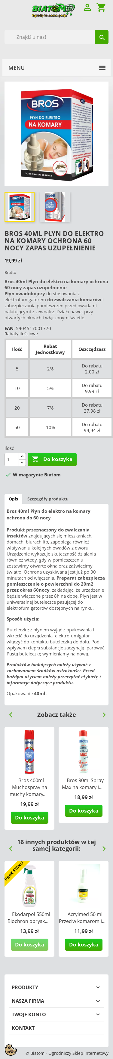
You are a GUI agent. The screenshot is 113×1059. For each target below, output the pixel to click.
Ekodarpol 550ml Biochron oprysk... (29, 917)
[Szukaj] (56, 37)
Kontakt (23, 1028)
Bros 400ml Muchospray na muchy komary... (28, 787)
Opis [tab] (13, 499)
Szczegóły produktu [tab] (48, 499)
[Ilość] (12, 459)
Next (102, 713)
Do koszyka (52, 459)
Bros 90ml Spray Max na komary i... (83, 784)
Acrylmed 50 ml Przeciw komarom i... (82, 917)
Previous (8, 713)
